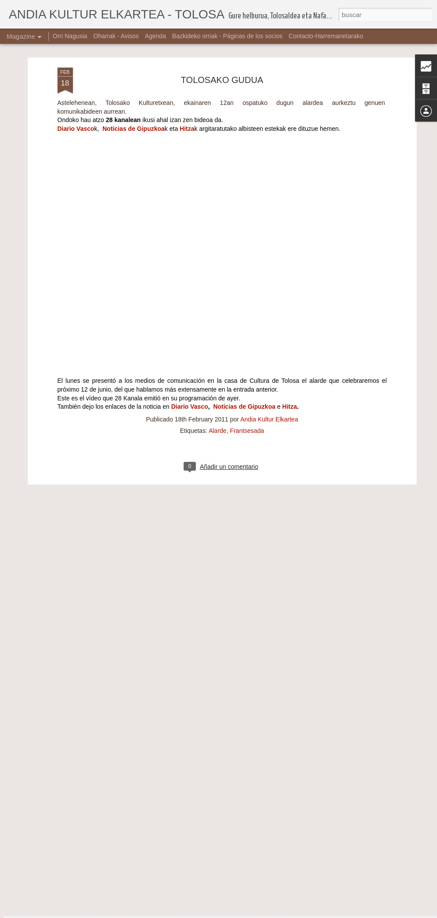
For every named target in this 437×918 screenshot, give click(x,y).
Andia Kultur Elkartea (269, 384)
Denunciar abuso (282, 913)
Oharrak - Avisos (116, 36)
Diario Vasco (76, 93)
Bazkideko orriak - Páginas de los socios (227, 36)
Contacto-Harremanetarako (326, 36)
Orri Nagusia (70, 36)
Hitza (187, 93)
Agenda (155, 36)
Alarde (217, 395)
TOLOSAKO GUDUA (222, 45)
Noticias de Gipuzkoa (133, 93)
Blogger (253, 913)
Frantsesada (247, 395)
